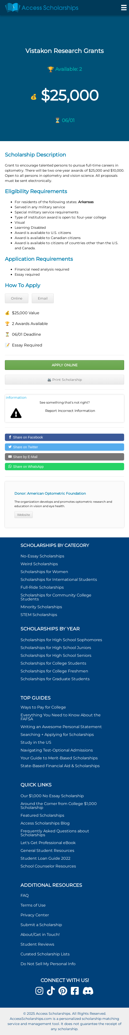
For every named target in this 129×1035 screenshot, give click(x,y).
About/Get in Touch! (40, 934)
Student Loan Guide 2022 (45, 858)
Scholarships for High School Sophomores (61, 640)
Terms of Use (33, 905)
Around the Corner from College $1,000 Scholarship (59, 805)
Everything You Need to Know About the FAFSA (61, 717)
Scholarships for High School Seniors (56, 655)
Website (23, 515)
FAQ (25, 895)
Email (43, 298)
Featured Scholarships (43, 815)
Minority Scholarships (41, 607)
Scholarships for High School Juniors (56, 647)
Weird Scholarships (39, 564)
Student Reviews (37, 944)
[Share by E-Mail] (64, 456)
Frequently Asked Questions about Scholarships (55, 833)
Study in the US (36, 742)
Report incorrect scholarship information (16, 397)
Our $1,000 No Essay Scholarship (52, 796)
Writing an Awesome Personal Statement (61, 726)
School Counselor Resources (48, 866)
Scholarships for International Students (59, 579)
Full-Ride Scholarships (42, 587)
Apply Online (64, 365)
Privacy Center (35, 915)
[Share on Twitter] (64, 447)
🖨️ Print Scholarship (64, 379)
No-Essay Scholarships (42, 556)
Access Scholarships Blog (45, 823)
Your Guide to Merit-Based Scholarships (60, 758)
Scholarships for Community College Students (56, 597)
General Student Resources (47, 850)
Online (16, 298)
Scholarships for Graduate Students (55, 679)
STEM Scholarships (39, 614)
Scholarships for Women (44, 571)
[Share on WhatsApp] (64, 466)
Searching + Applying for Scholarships (57, 734)
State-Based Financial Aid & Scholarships (60, 765)
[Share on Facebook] (64, 437)
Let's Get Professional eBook (48, 842)
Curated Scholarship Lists (45, 954)
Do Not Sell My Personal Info (48, 964)
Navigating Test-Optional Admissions (57, 750)
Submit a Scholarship (41, 924)
